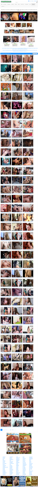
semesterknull (12, 463)
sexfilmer (30, 465)
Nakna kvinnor (10, 50)
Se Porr (30, 459)
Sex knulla (24, 462)
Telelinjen (5, 48)
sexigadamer (31, 458)
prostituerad (11, 461)
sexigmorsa (24, 463)
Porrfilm (17, 466)
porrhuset (4, 473)
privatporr (17, 458)
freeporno (11, 458)
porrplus (24, 472)
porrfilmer (11, 473)
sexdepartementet (5, 467)
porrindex (17, 473)
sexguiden (30, 464)
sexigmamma (25, 464)
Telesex (14, 48)
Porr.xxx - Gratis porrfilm (19, 34)
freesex (4, 464)
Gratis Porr (25, 50)
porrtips (17, 463)
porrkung (30, 472)
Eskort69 (7, 50)
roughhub (17, 460)
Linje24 (3, 48)
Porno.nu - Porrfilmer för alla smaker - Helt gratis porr (19, 33)
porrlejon (4, 461)
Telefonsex (11, 48)
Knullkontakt (20, 50)
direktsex (4, 460)
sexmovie (24, 460)
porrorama (24, 473)
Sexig (30, 460)
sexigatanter (24, 465)
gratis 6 (4, 458)
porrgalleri (11, 467)
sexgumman (31, 463)
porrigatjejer (11, 472)
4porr (10, 460)
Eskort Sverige (33, 48)
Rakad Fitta (27, 50)
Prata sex (16, 48)
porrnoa (24, 466)
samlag (17, 461)
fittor (3, 459)
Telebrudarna (8, 48)
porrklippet (30, 474)
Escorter (17, 50)
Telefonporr (25, 48)
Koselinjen (19, 48)
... (8, 429)
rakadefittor (17, 462)
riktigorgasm (18, 459)
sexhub (30, 461)
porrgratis (11, 466)
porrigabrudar (5, 472)
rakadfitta (17, 465)
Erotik (22, 50)
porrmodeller (4, 463)
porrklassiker (31, 467)
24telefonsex (11, 459)
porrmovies (30, 466)
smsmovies (4, 465)
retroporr (11, 465)
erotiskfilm (11, 462)
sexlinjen (24, 461)
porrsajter (24, 467)
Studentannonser (14, 50)
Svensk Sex (31, 50)
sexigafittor (24, 458)
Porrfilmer (34, 50)
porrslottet (17, 474)
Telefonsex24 (22, 48)
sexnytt (24, 459)
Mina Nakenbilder (29, 48)
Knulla (36, 50)
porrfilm (4, 462)
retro (10, 464)
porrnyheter (24, 474)
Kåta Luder (4, 50)
